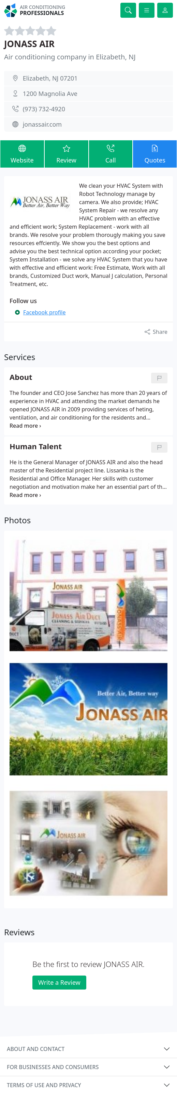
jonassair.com (42, 124)
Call (110, 153)
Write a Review (59, 982)
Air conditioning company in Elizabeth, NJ (70, 56)
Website (22, 153)
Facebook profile (44, 312)
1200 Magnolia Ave (50, 93)
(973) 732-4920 (44, 109)
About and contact (35, 1049)
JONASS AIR (29, 44)
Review (66, 153)
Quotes (154, 153)
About (21, 377)
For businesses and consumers (53, 1067)
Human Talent (36, 446)
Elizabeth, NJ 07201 (50, 78)
